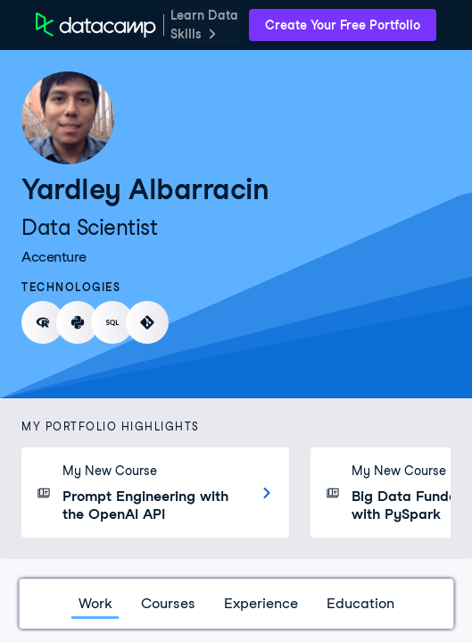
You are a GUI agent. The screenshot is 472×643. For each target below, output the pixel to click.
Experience (261, 603)
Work (95, 603)
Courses (168, 603)
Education (360, 603)
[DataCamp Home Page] (96, 25)
